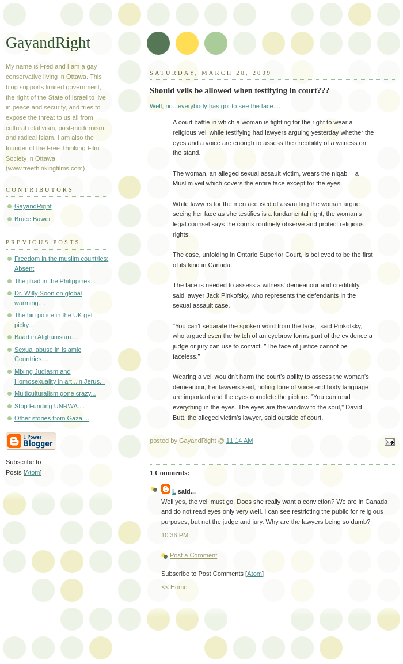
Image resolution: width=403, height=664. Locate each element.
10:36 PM (174, 535)
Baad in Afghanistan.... (46, 336)
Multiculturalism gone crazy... (55, 393)
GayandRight (48, 42)
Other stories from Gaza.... (51, 418)
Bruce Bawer (32, 218)
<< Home (174, 586)
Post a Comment (193, 555)
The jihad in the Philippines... (55, 281)
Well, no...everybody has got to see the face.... (215, 106)
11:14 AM (239, 440)
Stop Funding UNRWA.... (49, 406)
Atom (254, 573)
